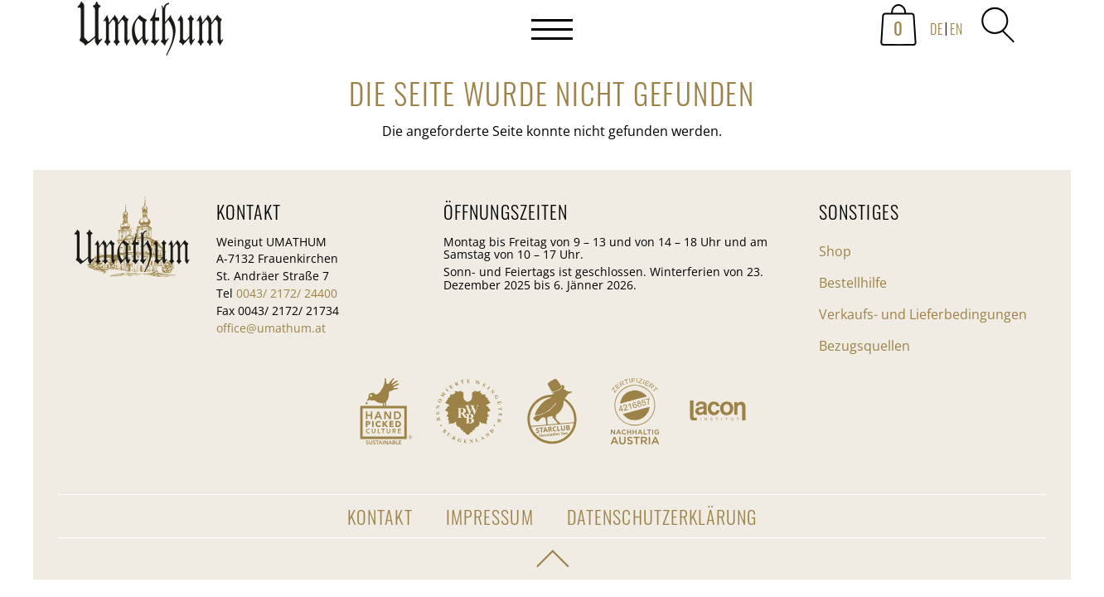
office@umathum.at (271, 328)
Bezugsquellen (864, 346)
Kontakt (380, 516)
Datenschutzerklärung (662, 516)
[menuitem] (935, 29)
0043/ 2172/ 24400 (286, 293)
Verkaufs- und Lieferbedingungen (923, 314)
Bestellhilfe (853, 283)
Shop (835, 251)
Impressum (490, 516)
